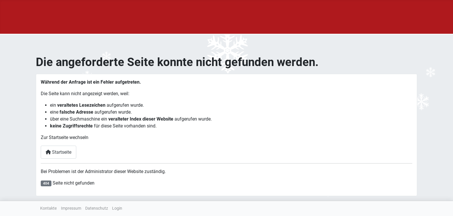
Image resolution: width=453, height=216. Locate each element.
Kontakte (48, 208)
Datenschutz (96, 208)
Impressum (71, 208)
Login (117, 208)
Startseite (58, 152)
